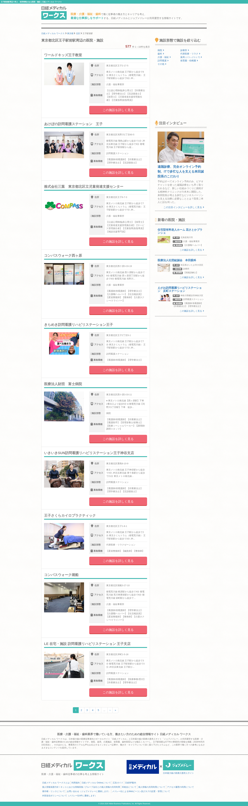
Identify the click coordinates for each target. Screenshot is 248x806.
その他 (162, 64)
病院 (161, 50)
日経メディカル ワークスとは (56, 783)
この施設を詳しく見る (118, 110)
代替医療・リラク (190, 53)
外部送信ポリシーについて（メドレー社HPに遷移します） (69, 795)
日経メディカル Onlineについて (96, 783)
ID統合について (129, 787)
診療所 (184, 50)
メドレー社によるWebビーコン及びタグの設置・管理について (141, 791)
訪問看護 (163, 60)
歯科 (161, 53)
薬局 (191, 57)
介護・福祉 (164, 57)
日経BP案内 (130, 783)
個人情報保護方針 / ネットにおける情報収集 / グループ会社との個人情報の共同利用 (81, 787)
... (104, 710)
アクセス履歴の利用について (180, 787)
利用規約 (75, 783)
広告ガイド (118, 783)
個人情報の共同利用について (151, 787)
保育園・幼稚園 (189, 60)
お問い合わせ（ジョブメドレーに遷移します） (88, 791)
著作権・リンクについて (53, 791)
